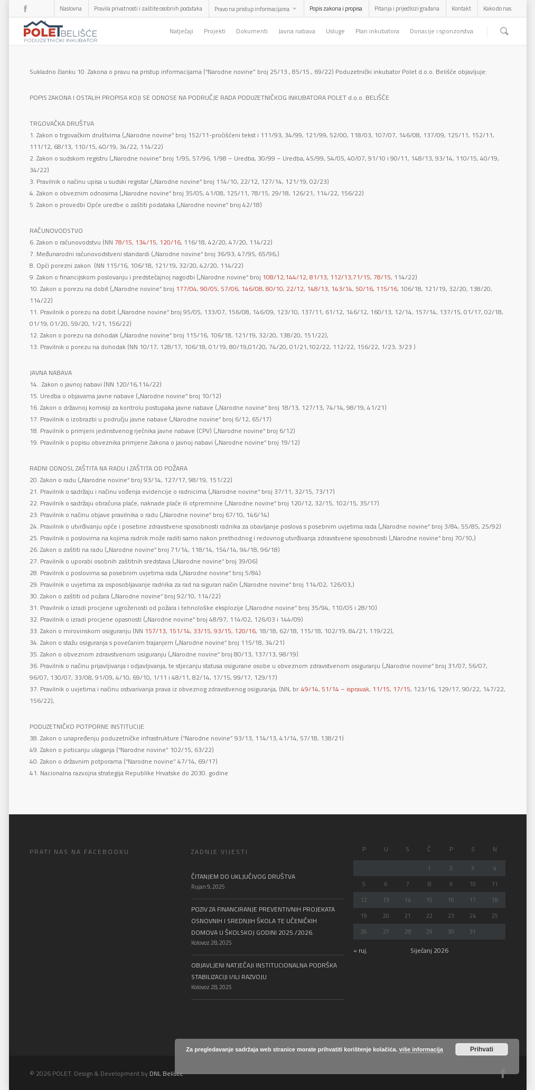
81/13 (318, 277)
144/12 (295, 277)
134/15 (145, 242)
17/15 (401, 689)
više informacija (421, 1049)
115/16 (386, 289)
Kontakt (461, 8)
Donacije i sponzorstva (441, 31)
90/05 (209, 289)
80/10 (274, 289)
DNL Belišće (166, 1073)
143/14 (341, 289)
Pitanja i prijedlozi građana (406, 8)
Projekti (215, 31)
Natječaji (181, 31)
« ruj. (360, 950)
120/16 (170, 242)
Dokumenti (252, 31)
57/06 (229, 289)
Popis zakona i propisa (335, 8)
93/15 (222, 631)
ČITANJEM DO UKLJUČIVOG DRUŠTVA (243, 876)
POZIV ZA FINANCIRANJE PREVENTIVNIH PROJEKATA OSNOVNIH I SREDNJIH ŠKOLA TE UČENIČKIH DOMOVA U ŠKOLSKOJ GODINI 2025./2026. (263, 920)
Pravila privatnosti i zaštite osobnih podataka (148, 8)
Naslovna (71, 8)
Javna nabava (296, 31)
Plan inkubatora (377, 31)
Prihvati (481, 1049)
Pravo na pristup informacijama (256, 9)
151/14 (179, 631)
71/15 (361, 277)
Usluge (335, 31)
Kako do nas (497, 8)
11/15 (381, 689)
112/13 (340, 277)
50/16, (365, 289)
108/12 (273, 277)
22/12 (295, 289)
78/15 (123, 242)
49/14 (309, 689)
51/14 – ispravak (345, 689)
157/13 (155, 631)
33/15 (202, 631)
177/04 (186, 289)
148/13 (317, 289)
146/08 (251, 289)
